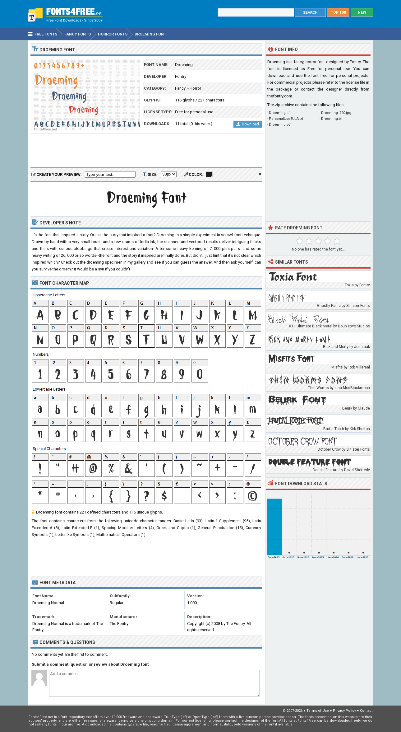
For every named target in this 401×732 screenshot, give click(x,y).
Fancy (180, 88)
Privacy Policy (344, 711)
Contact (366, 711)
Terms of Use (318, 711)
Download (247, 124)
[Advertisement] (146, 151)
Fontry (180, 76)
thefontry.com (279, 96)
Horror (195, 88)
